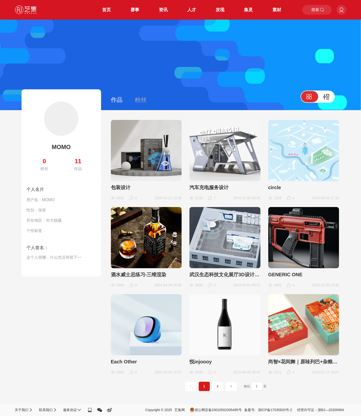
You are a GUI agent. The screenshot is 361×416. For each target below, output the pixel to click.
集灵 (248, 9)
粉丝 (141, 99)
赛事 (134, 9)
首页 (106, 9)
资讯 (163, 9)
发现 (220, 9)
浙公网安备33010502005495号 (216, 409)
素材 (276, 9)
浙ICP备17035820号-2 (275, 410)
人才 (191, 9)
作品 (117, 99)
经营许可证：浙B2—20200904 (320, 410)
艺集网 (180, 410)
